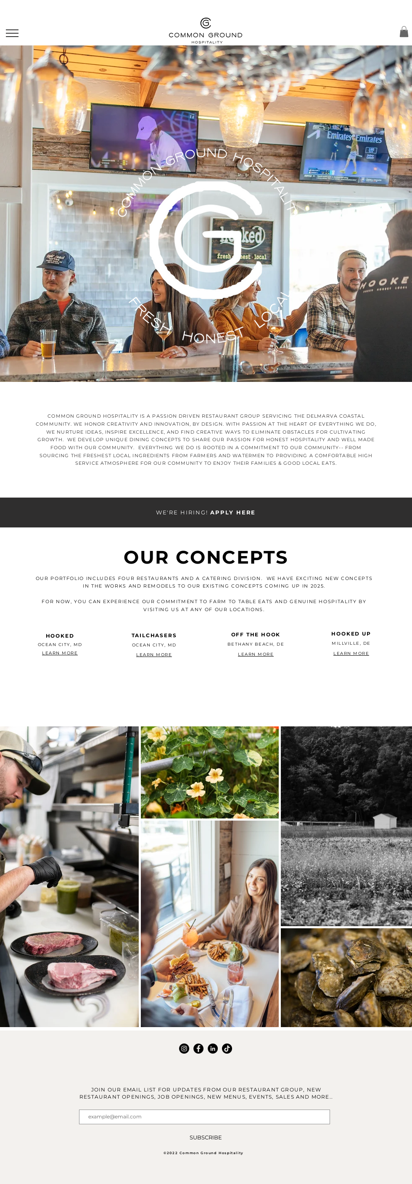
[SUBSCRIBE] (205, 1137)
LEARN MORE (60, 653)
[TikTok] (227, 1049)
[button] (12, 33)
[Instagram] (184, 1049)
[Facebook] (198, 1049)
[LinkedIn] (213, 1049)
